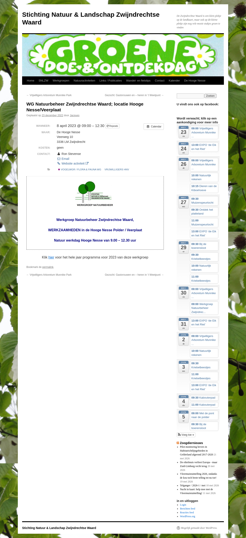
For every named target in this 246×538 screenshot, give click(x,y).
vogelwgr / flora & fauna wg (79, 169)
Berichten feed (187, 508)
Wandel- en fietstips (138, 80)
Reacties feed (187, 512)
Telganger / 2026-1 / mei (192, 485)
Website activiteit (72, 163)
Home (30, 80)
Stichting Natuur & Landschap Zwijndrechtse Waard (59, 528)
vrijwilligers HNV (117, 169)
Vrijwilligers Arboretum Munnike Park (48, 95)
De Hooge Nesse (194, 80)
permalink (47, 267)
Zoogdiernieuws (191, 443)
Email (63, 158)
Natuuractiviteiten (84, 80)
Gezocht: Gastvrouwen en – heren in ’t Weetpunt (134, 95)
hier (51, 257)
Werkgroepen (61, 80)
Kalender (174, 80)
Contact (159, 80)
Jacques (74, 115)
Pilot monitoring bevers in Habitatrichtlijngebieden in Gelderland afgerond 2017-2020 (196, 450)
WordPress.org (187, 516)
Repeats (113, 126)
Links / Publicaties (110, 80)
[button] (186, 435)
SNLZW (44, 80)
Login (183, 504)
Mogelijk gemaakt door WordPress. (199, 527)
